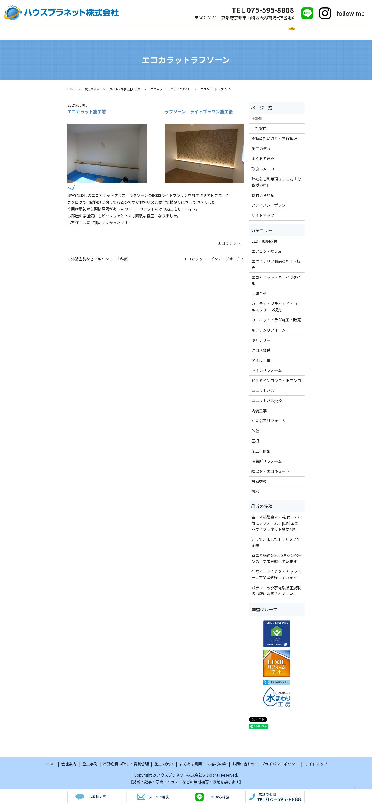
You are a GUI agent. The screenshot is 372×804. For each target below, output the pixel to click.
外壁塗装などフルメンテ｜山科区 (99, 259)
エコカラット (229, 243)
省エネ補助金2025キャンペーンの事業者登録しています (276, 559)
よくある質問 (181, 33)
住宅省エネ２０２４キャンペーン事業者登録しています (276, 575)
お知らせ (259, 294)
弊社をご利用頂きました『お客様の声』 (276, 182)
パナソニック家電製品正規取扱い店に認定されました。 (276, 591)
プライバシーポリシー (270, 206)
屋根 (255, 441)
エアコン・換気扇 (266, 251)
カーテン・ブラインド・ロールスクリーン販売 (276, 307)
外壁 (255, 431)
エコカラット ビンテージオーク (212, 259)
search (300, 35)
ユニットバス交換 (266, 401)
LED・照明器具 (264, 242)
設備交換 (259, 482)
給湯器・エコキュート (270, 472)
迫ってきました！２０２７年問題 (276, 543)
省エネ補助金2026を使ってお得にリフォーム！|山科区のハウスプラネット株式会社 (276, 523)
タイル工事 (260, 360)
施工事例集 (92, 90)
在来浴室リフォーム (268, 421)
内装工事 (259, 411)
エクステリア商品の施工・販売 (276, 265)
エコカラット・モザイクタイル (171, 90)
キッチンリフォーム (268, 330)
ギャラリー (260, 340)
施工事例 (125, 33)
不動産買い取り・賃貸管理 (274, 139)
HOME (79, 33)
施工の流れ (151, 33)
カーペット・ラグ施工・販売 (276, 320)
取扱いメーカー (216, 33)
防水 (255, 492)
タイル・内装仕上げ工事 (125, 90)
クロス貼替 (260, 351)
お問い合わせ (279, 33)
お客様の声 (248, 33)
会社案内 (101, 33)
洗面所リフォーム (266, 461)
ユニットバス (262, 391)
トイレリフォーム (266, 371)
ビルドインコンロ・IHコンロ (276, 381)
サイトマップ (262, 216)
